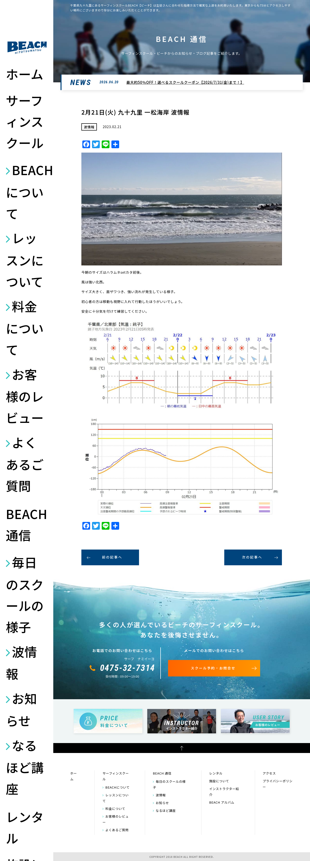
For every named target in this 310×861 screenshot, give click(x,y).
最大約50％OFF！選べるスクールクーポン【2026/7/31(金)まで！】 (185, 82)
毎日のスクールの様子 (25, 594)
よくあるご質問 (25, 464)
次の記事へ (252, 557)
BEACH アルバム (221, 802)
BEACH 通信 (26, 524)
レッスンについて (25, 259)
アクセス (269, 773)
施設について (219, 781)
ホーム (24, 74)
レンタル (25, 827)
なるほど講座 (25, 767)
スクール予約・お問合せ (213, 668)
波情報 (21, 662)
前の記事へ (112, 557)
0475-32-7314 (127, 668)
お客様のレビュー (25, 396)
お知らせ (21, 709)
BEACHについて (27, 191)
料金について (25, 327)
